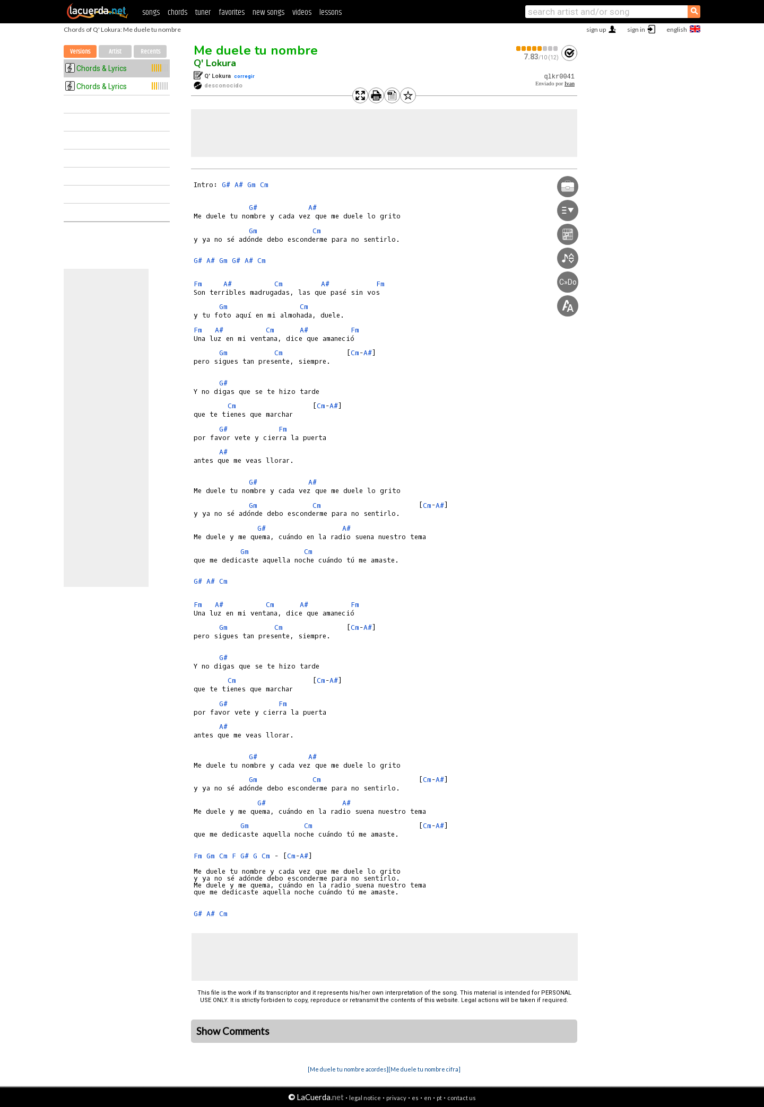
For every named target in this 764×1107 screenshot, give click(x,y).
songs (151, 12)
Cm (264, 184)
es (415, 1097)
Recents (150, 52)
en (427, 1097)
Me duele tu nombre (256, 50)
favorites (232, 12)
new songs (268, 12)
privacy (396, 1097)
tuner (203, 12)
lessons (330, 12)
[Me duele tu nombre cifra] (424, 1069)
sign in (636, 29)
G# (226, 184)
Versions (80, 52)
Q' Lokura (215, 63)
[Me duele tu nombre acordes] (348, 1069)
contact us (461, 1097)
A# (239, 184)
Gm (251, 184)
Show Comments (233, 1031)
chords (177, 12)
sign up (596, 29)
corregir (244, 76)
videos (301, 12)
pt (439, 1097)
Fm (198, 283)
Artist (115, 52)
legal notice (365, 1097)
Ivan (570, 83)
